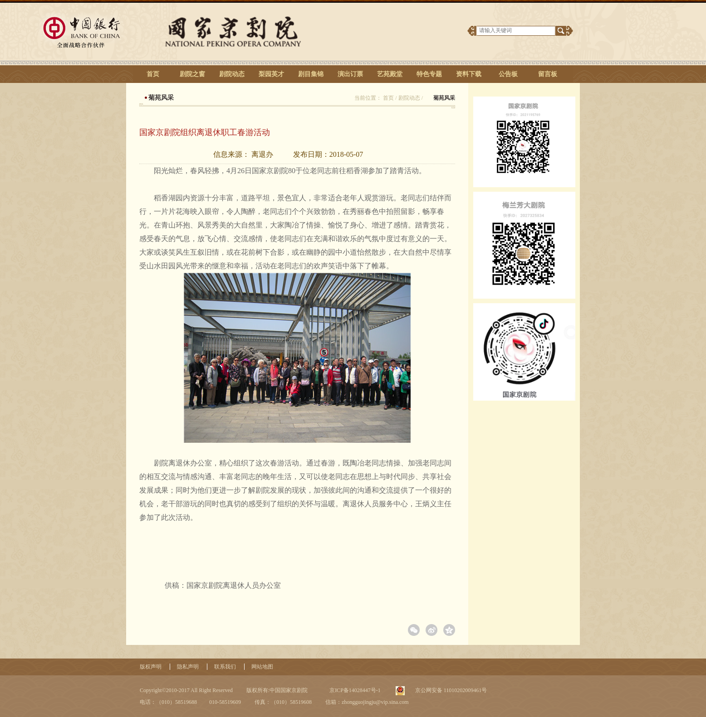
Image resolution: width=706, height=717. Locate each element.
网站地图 (262, 667)
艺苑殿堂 (389, 74)
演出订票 (350, 74)
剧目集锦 (311, 74)
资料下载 (468, 74)
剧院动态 (232, 74)
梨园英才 (271, 74)
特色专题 (429, 74)
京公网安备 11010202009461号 (450, 690)
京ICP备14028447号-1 (354, 690)
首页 (153, 74)
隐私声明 (188, 667)
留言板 (547, 74)
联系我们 (225, 667)
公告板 (508, 74)
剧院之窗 (192, 74)
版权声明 (151, 667)
